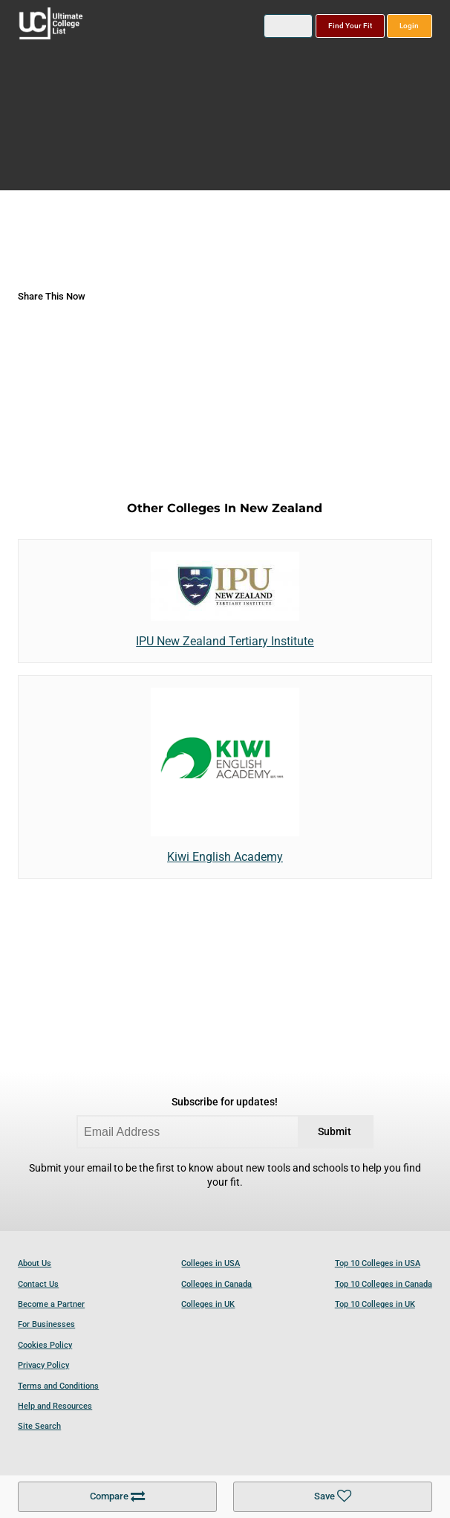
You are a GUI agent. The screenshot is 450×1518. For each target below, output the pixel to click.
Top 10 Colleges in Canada (383, 1284)
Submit (334, 1131)
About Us (34, 1263)
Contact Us (38, 1284)
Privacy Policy (43, 1365)
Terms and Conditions (58, 1386)
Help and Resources (55, 1406)
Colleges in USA (210, 1263)
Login (409, 26)
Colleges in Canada (216, 1284)
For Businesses (46, 1324)
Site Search (39, 1426)
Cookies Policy (45, 1345)
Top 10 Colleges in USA (377, 1263)
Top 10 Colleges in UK (375, 1304)
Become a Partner (51, 1304)
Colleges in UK (208, 1304)
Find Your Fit (350, 26)
